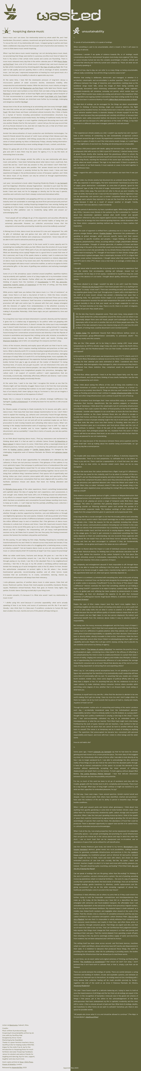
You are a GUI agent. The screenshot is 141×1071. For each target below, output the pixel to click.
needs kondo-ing (24, 506)
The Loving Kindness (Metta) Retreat (95, 774)
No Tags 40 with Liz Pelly (50, 67)
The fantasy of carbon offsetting (99, 649)
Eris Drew (8, 468)
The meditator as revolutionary (92, 962)
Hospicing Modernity (81, 986)
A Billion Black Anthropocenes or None (122, 99)
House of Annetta (9, 1064)
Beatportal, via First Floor (33, 88)
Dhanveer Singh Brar (10, 341)
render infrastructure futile (121, 393)
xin (25, 1031)
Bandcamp (14, 1025)
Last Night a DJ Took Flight (55, 96)
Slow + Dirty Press (26, 1062)
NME (64, 107)
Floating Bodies (105, 233)
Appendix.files (17, 1067)
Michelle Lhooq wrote (14, 489)
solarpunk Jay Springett (102, 752)
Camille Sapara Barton (41, 449)
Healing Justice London (20, 449)
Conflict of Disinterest (19, 402)
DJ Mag (24, 102)
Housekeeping (43, 282)
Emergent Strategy (81, 599)
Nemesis (7, 94)
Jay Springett (62, 183)
